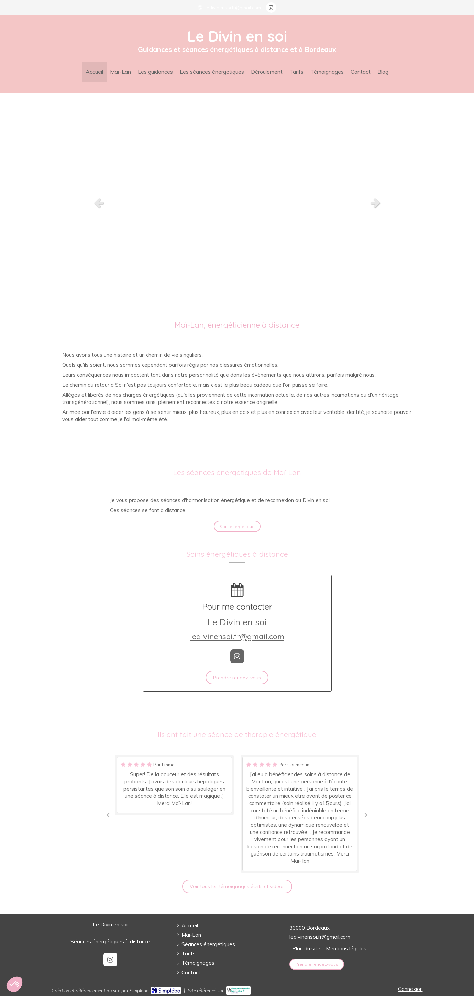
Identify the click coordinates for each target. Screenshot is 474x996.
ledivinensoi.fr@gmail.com (237, 636)
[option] (237, 203)
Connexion (410, 989)
